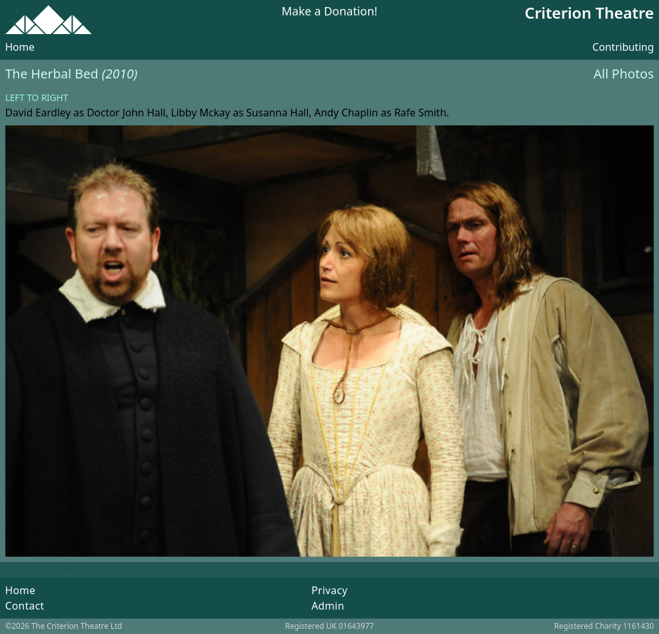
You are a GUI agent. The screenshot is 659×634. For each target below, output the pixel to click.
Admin (327, 606)
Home (20, 47)
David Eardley (38, 112)
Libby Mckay (200, 112)
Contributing (623, 47)
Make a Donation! (330, 12)
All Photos (623, 73)
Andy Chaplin (346, 112)
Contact (24, 606)
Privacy (329, 590)
